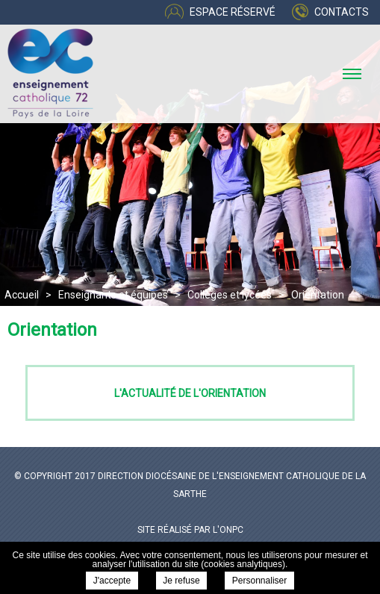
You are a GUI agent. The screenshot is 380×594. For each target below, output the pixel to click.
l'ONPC (228, 530)
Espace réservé (232, 12)
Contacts (341, 12)
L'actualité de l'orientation (190, 393)
